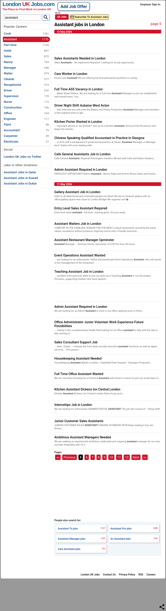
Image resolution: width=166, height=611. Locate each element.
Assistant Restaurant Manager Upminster (84, 240)
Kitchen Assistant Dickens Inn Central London (87, 389)
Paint (26, 125)
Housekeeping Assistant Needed (77, 358)
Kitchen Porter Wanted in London (78, 122)
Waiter (26, 73)
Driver (26, 91)
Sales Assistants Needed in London (80, 58)
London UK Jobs (90, 574)
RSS (140, 574)
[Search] (45, 17)
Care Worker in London (70, 74)
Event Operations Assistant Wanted (79, 255)
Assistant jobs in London (79, 24)
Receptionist (26, 85)
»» (144, 457)
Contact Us (109, 574)
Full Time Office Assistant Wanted (78, 374)
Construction (26, 108)
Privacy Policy (127, 574)
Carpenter (26, 136)
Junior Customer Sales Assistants (78, 421)
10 (111, 457)
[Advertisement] (26, 237)
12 (127, 457)
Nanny (26, 62)
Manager (26, 68)
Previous (70, 457)
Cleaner (26, 79)
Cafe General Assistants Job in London (82, 154)
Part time (26, 45)
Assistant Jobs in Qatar (20, 172)
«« (57, 457)
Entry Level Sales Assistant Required (80, 208)
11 (119, 457)
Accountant (26, 130)
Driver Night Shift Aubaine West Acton (81, 105)
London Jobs (22, 4)
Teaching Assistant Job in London (78, 272)
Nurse (26, 102)
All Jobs (61, 16)
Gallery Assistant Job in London (77, 192)
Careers (150, 574)
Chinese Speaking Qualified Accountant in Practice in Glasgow (99, 138)
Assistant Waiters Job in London (77, 224)
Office (26, 113)
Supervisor (26, 96)
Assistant (26, 39)
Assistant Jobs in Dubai (20, 183)
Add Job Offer (73, 6)
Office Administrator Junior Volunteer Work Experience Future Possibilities (98, 324)
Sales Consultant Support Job (75, 342)
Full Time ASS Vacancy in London (78, 89)
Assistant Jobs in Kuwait (21, 178)
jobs (81, 528)
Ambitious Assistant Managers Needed (82, 437)
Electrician (26, 142)
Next (136, 457)
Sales (26, 56)
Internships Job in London (73, 405)
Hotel (26, 51)
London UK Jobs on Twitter (22, 157)
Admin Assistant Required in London (80, 170)
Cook (26, 34)
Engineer (26, 119)
